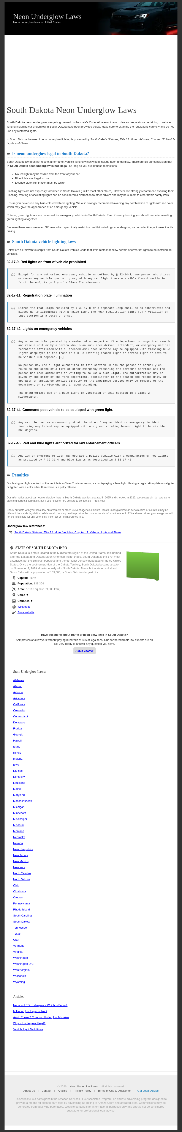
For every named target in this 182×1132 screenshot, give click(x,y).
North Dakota (21, 879)
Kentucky (19, 776)
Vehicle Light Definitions (28, 1029)
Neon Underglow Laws (47, 16)
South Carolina (22, 915)
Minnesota (19, 813)
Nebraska (19, 837)
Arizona (18, 692)
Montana (18, 831)
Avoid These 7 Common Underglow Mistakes (41, 1017)
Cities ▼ (23, 594)
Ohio (16, 885)
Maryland (19, 794)
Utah (16, 939)
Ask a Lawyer (84, 650)
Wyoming (19, 982)
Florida (17, 728)
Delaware (19, 722)
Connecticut (20, 716)
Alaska (17, 686)
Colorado (19, 710)
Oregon (17, 897)
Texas (17, 933)
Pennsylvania (21, 903)
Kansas (17, 770)
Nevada (18, 843)
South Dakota (21, 921)
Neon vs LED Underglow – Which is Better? (40, 1005)
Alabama (18, 680)
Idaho (16, 746)
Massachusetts (22, 801)
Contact (46, 1090)
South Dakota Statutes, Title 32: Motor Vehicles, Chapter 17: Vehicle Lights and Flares (67, 532)
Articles (62, 1090)
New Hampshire (23, 849)
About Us (29, 1090)
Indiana (17, 758)
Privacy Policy (82, 1090)
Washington (20, 957)
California (19, 704)
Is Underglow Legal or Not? (30, 1011)
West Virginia (21, 969)
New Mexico (20, 861)
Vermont (18, 945)
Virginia (17, 951)
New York (19, 867)
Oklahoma (19, 891)
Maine (17, 788)
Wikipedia (23, 606)
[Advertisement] (91, 67)
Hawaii (17, 740)
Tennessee (20, 927)
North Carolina (22, 873)
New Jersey (20, 855)
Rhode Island (21, 909)
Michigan (18, 807)
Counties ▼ (25, 601)
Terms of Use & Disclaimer (114, 1090)
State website (25, 612)
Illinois (17, 752)
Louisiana (19, 782)
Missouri (18, 825)
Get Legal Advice (147, 1090)
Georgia (18, 734)
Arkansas (19, 698)
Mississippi (20, 819)
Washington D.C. (23, 963)
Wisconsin (19, 975)
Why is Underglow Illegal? (29, 1023)
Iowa (16, 764)
